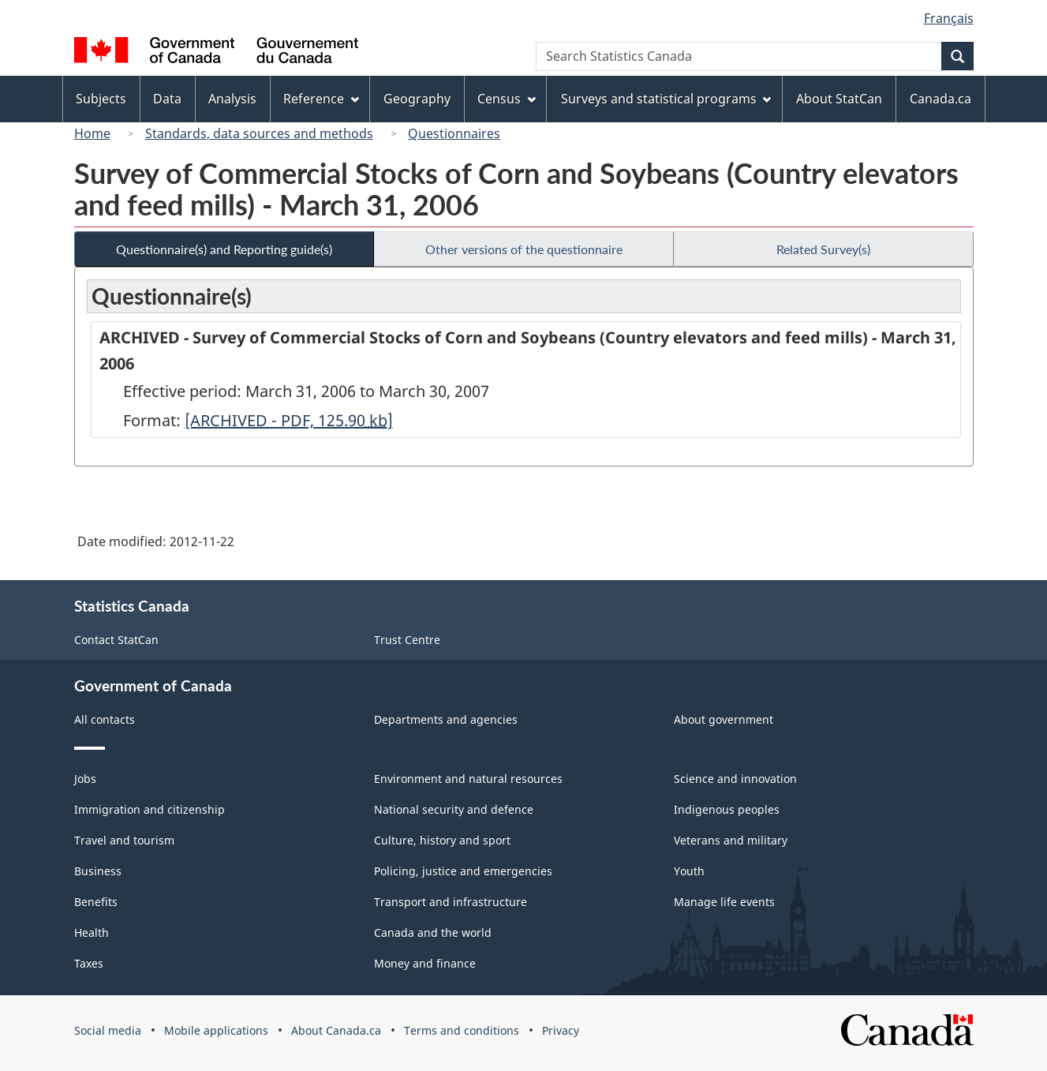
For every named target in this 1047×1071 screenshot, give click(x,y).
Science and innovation (735, 778)
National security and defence (453, 809)
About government (723, 719)
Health (91, 932)
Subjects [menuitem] (101, 98)
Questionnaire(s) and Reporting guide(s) (224, 249)
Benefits (96, 901)
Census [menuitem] (506, 98)
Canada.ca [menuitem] (940, 98)
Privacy (560, 1030)
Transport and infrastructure (450, 901)
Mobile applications (216, 1030)
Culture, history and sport (442, 840)
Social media (107, 1030)
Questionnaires (454, 133)
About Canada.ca (336, 1030)
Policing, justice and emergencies (463, 870)
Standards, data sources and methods (259, 133)
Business (98, 870)
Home (92, 133)
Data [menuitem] (167, 98)
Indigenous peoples (727, 809)
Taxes (88, 963)
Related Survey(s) (823, 249)
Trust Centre (407, 639)
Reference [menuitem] (321, 98)
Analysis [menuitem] (232, 98)
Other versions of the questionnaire (524, 249)
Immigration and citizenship (149, 809)
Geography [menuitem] (417, 98)
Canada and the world (433, 932)
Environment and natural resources (468, 778)
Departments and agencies (446, 719)
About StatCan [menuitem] (839, 98)
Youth (689, 870)
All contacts (104, 719)
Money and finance (425, 963)
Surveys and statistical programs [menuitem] (666, 98)
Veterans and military (730, 840)
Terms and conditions (461, 1030)
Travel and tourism (124, 840)
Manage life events (724, 901)
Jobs (85, 778)
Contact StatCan (116, 639)
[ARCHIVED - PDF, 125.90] (289, 420)
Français (949, 18)
